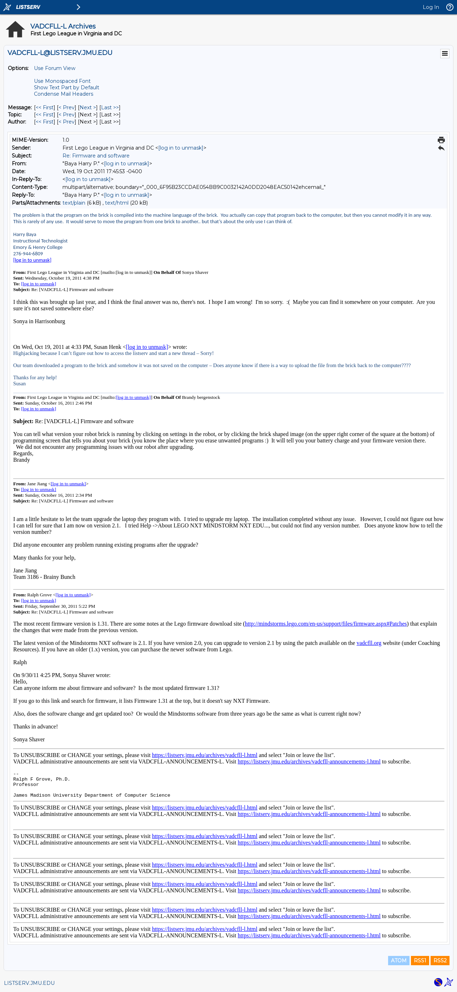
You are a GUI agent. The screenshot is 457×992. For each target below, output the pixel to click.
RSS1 (420, 960)
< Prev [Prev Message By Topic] (67, 114)
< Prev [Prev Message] (67, 107)
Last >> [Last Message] (110, 107)
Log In (431, 7)
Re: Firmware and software (96, 155)
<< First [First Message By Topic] (45, 114)
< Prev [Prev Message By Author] (67, 122)
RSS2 (440, 960)
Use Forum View (54, 68)
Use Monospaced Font (62, 81)
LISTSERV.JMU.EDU (29, 983)
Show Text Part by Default (66, 87)
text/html (117, 203)
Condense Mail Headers (63, 94)
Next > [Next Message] (88, 107)
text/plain (73, 203)
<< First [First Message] (45, 107)
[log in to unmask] (181, 148)
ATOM (399, 960)
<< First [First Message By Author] (45, 122)
